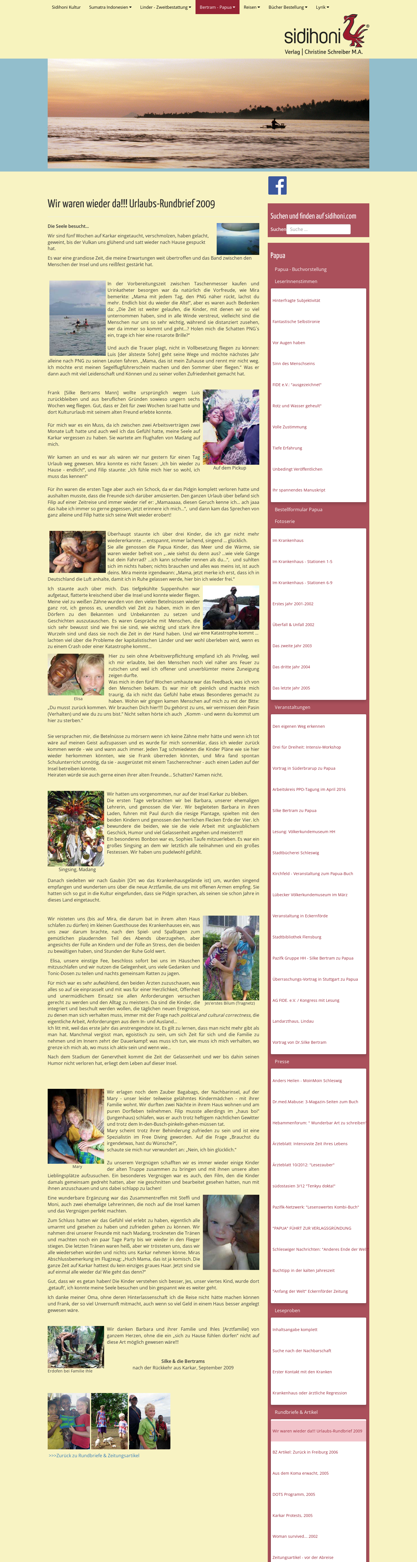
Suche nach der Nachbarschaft (302, 1350)
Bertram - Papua (217, 7)
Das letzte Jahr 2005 (291, 688)
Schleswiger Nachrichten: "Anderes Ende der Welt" (319, 1249)
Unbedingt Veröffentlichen (297, 469)
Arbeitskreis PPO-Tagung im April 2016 (309, 789)
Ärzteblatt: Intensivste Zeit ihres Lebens (310, 1143)
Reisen (252, 7)
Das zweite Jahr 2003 (292, 645)
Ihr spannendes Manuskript (299, 490)
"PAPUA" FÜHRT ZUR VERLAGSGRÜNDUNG (312, 1228)
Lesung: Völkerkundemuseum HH (304, 831)
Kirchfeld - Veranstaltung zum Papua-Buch (313, 873)
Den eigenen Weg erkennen (299, 726)
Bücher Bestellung (288, 7)
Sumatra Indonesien (110, 7)
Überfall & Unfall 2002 (293, 624)
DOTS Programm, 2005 (294, 1494)
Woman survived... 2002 (295, 1536)
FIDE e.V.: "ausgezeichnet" (297, 384)
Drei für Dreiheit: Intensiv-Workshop (307, 747)
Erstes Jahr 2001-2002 (293, 603)
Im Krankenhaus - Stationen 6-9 (302, 582)
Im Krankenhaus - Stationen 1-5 (302, 561)
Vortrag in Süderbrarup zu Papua (304, 768)
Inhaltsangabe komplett (295, 1329)
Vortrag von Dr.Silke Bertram (299, 1042)
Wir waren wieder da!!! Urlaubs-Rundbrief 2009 (317, 1431)
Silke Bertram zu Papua (295, 810)
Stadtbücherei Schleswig (296, 852)
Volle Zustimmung (290, 427)
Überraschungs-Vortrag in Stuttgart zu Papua (315, 979)
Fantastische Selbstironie (296, 321)
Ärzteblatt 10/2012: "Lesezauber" (304, 1164)
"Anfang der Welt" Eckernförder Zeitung (310, 1291)
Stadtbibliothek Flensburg (297, 937)
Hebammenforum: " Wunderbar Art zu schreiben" (319, 1122)
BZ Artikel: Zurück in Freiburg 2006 (305, 1452)
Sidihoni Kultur (66, 7)
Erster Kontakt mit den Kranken (302, 1371)
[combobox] (318, 229)
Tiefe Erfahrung (287, 448)
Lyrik (322, 7)
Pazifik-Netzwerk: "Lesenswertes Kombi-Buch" (316, 1207)
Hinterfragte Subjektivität (296, 300)
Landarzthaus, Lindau (293, 1021)
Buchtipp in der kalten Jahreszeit (304, 1270)
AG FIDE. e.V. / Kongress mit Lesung (306, 1000)
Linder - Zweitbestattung (165, 7)
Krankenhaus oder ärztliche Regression (310, 1393)
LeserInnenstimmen (296, 281)
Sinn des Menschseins (294, 363)
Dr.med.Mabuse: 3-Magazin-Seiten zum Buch (315, 1101)
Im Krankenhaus (288, 540)
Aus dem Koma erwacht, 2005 (301, 1473)
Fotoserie (285, 521)
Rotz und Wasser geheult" (297, 405)
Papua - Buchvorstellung (301, 269)
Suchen (278, 229)
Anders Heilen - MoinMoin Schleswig (307, 1080)
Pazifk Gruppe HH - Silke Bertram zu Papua (313, 958)
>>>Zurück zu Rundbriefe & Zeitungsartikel (94, 1455)
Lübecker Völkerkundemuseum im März (310, 894)
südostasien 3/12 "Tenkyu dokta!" (304, 1186)
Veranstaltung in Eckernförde (300, 915)
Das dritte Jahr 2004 (291, 666)
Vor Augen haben (289, 342)
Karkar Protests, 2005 (293, 1515)
